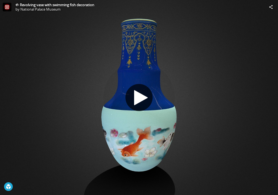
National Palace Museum (40, 9)
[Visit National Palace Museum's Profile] (7, 7)
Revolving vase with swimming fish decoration (57, 4)
